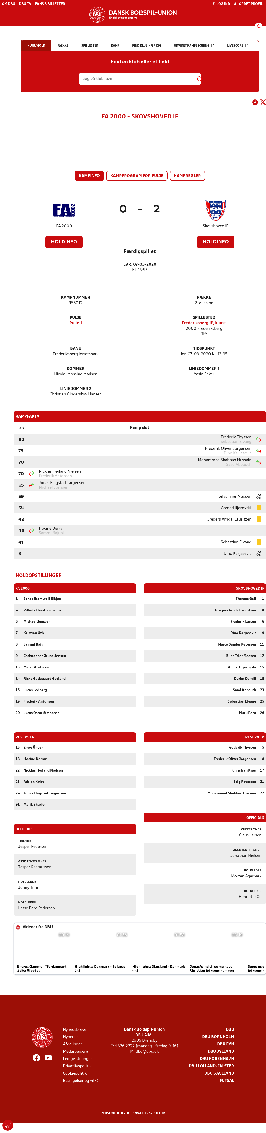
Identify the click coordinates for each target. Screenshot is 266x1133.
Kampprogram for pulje (136, 176)
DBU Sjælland (219, 1073)
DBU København (217, 1059)
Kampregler (187, 176)
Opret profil (248, 4)
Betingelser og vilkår (81, 1081)
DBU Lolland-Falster (211, 1066)
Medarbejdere (75, 1051)
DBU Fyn (225, 1044)
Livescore (237, 45)
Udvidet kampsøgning (194, 45)
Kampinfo (89, 176)
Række (204, 298)
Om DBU (8, 4)
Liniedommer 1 (204, 369)
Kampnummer (75, 298)
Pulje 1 (75, 323)
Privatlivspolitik (77, 1066)
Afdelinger (72, 1044)
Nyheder (70, 1037)
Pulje (76, 318)
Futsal (227, 1081)
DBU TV (25, 4)
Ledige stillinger (77, 1059)
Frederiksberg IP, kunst (204, 323)
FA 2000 (64, 226)
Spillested (204, 318)
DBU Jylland (221, 1051)
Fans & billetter (50, 4)
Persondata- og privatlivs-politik (133, 1113)
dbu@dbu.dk (147, 1051)
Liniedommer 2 (75, 389)
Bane (75, 349)
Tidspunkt (204, 349)
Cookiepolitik (75, 1073)
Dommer (75, 369)
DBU (230, 1029)
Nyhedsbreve (74, 1029)
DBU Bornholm (218, 1037)
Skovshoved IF (216, 226)
